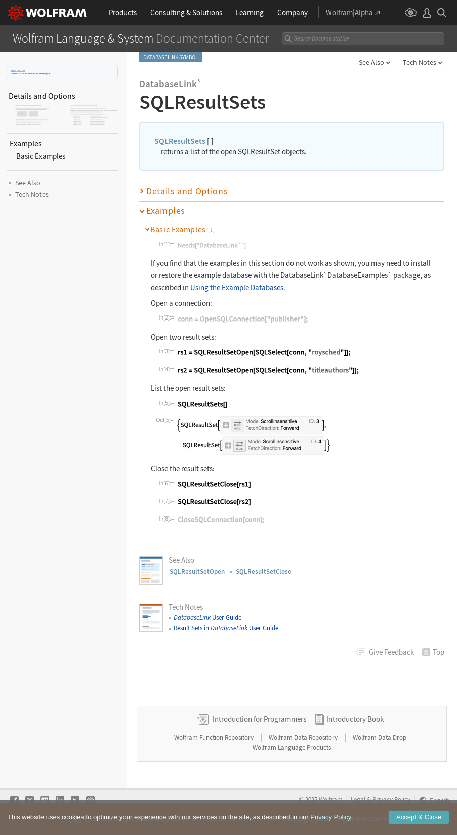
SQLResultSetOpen (197, 571)
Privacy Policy (391, 799)
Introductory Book (355, 719)
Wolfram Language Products (292, 747)
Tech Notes (419, 62)
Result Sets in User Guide (226, 628)
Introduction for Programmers (259, 719)
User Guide (207, 617)
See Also (371, 62)
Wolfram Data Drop (380, 737)
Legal (358, 799)
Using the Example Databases (236, 287)
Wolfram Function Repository (214, 737)
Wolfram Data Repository (304, 737)
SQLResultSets (17, 71)
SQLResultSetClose (264, 571)
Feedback (391, 652)
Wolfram (331, 799)
